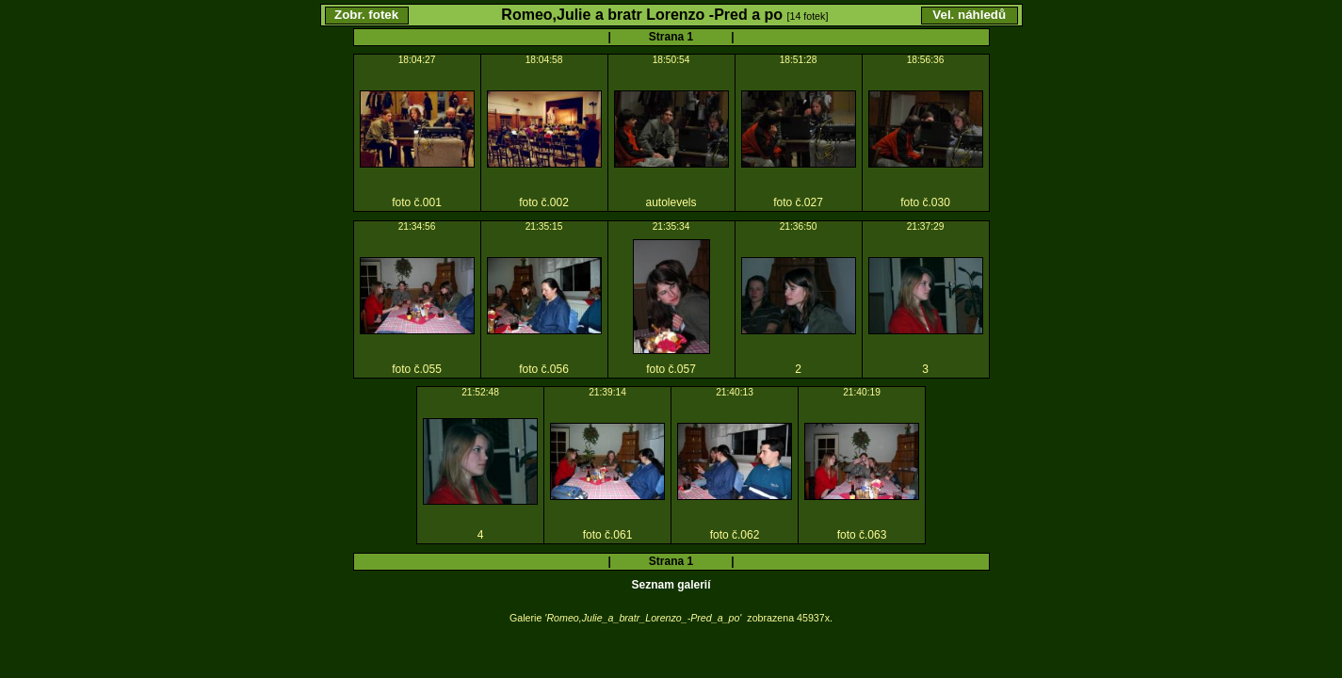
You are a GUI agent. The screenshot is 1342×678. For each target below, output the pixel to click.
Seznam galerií (670, 584)
